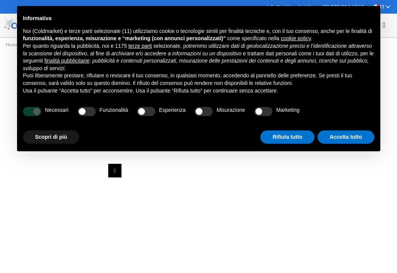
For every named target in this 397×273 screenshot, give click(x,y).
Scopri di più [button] (51, 137)
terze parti (140, 46)
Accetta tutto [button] (346, 137)
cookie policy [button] (296, 38)
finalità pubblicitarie (66, 61)
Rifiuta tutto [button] (287, 137)
